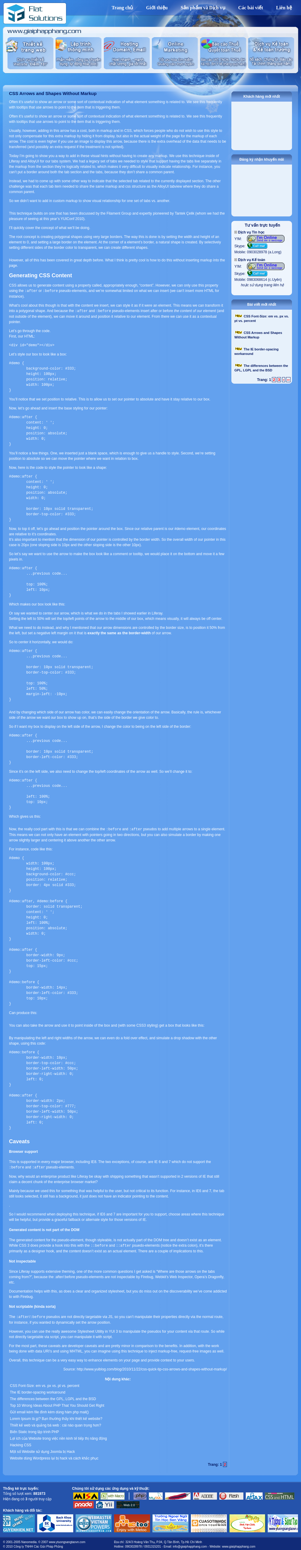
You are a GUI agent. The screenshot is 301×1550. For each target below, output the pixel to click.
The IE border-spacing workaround (37, 1390)
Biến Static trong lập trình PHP (34, 1430)
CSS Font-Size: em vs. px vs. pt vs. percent (44, 1384)
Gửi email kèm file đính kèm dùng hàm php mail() (49, 1410)
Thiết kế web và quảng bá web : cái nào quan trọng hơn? (55, 1423)
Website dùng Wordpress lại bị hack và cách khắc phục (54, 1456)
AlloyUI (33, 161)
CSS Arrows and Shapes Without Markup (53, 93)
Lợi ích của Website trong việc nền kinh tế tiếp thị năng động (58, 1437)
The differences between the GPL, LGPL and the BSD (53, 1397)
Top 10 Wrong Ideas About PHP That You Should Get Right (57, 1404)
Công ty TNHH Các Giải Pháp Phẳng (38, 1544)
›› (288, 379)
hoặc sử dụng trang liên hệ (262, 285)
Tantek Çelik (184, 213)
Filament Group (119, 213)
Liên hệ (284, 7)
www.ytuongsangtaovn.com (67, 1540)
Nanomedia (29, 1540)
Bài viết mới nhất (261, 304)
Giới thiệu (157, 7)
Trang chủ (122, 7)
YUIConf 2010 (72, 219)
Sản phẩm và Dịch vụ (203, 7)
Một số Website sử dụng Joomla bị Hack (42, 1450)
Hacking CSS (20, 1443)
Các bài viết (250, 7)
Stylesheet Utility (90, 1330)
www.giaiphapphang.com (238, 1544)
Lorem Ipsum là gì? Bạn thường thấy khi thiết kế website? (56, 1417)
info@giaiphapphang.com (190, 1544)
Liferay (14, 161)
